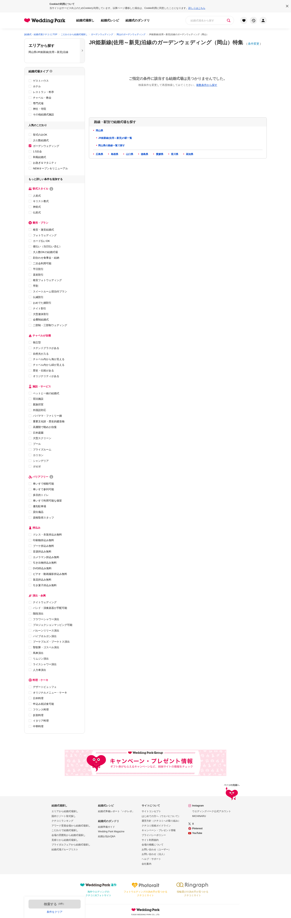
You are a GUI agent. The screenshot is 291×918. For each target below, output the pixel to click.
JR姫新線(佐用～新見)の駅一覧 (115, 138)
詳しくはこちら (196, 8)
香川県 (174, 154)
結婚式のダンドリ (137, 20)
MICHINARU (199, 816)
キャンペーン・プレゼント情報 (159, 830)
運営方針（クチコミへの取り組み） (161, 820)
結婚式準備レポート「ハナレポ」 (116, 811)
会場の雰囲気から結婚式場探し (68, 835)
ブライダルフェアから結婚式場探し (71, 844)
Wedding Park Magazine (111, 831)
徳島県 (144, 154)
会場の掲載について (152, 844)
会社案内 (146, 863)
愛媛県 (159, 154)
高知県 (189, 154)
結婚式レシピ (110, 20)
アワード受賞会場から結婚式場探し (71, 825)
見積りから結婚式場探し (65, 840)
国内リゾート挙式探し (64, 816)
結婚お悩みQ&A (106, 836)
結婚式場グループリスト (65, 849)
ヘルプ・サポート (151, 859)
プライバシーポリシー (154, 835)
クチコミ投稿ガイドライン (156, 825)
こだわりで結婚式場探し (65, 830)
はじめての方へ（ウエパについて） (161, 816)
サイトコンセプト (151, 811)
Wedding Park (145, 909)
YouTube (197, 833)
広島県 (99, 154)
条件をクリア (54, 911)
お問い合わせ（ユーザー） (156, 849)
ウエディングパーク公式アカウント (211, 811)
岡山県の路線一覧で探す (111, 145)
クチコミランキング (62, 820)
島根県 (114, 154)
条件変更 (253, 43)
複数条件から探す (206, 84)
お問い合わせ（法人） (154, 854)
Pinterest (197, 828)
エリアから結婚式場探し (65, 811)
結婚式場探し (85, 20)
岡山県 (99, 130)
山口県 (129, 154)
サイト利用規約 (150, 840)
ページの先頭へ (231, 793)
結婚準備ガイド (106, 826)
